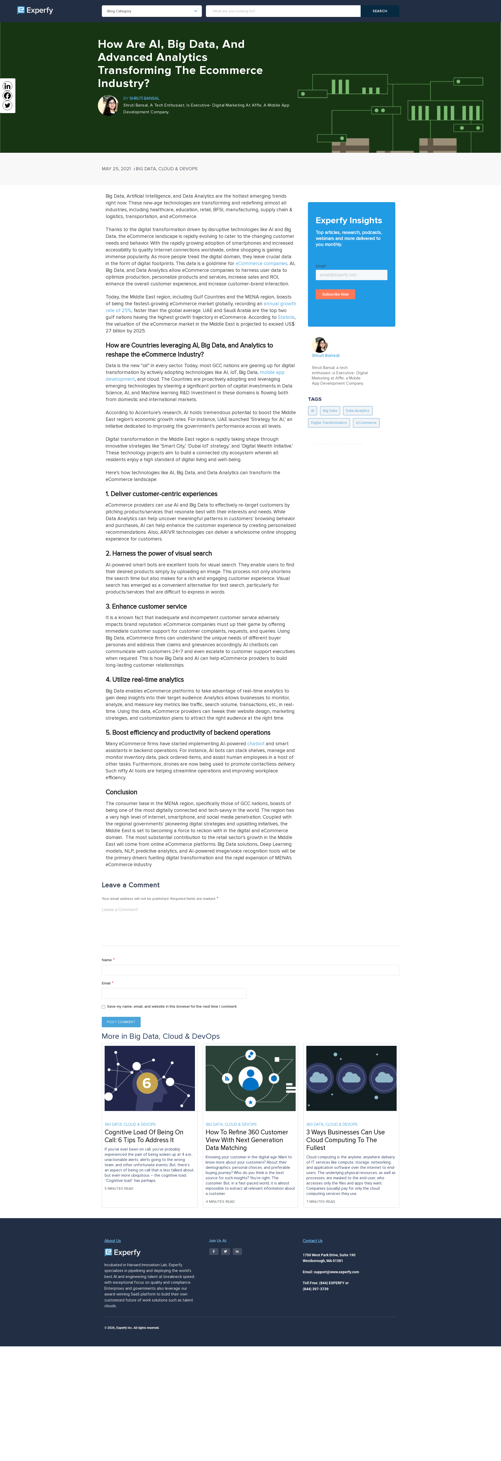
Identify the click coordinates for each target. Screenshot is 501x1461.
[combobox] (152, 11)
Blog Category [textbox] (119, 11)
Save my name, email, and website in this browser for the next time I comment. (172, 1008)
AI (312, 410)
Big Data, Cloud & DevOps (167, 169)
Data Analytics (357, 410)
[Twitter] (7, 105)
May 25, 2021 (116, 169)
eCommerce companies (262, 264)
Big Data (330, 410)
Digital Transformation (329, 422)
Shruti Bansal (144, 98)
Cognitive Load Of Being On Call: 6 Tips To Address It (144, 1138)
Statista (286, 317)
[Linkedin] (7, 86)
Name (108, 961)
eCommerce (366, 422)
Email (108, 984)
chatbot (256, 744)
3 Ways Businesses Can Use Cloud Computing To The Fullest (345, 1141)
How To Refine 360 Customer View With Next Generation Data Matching (247, 1141)
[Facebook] (7, 96)
